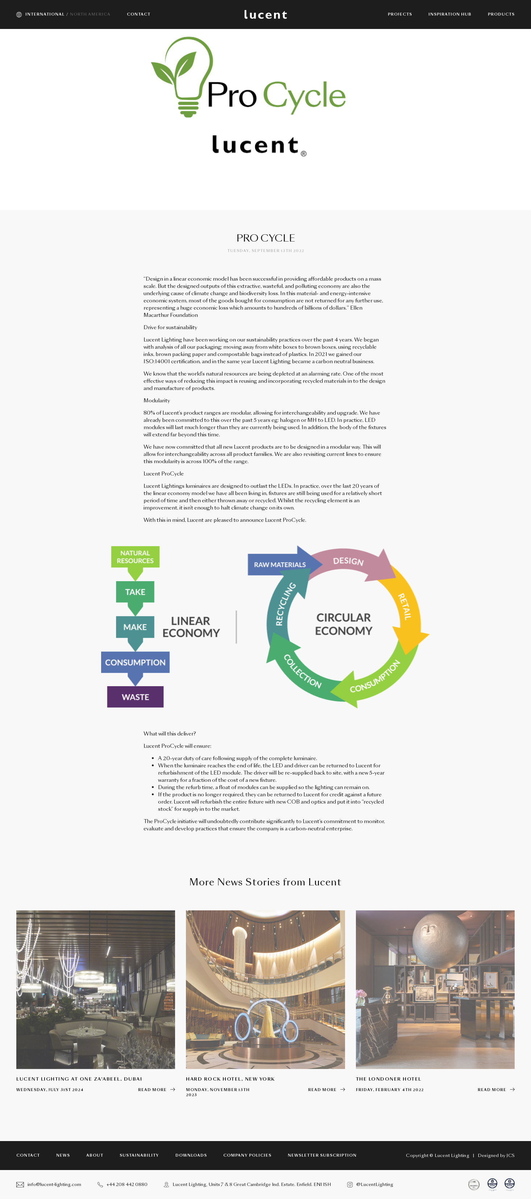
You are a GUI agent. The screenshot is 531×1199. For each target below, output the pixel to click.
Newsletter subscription (322, 1155)
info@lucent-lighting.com (48, 1184)
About (94, 1155)
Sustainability (139, 1155)
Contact (28, 1155)
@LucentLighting (370, 1184)
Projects (400, 14)
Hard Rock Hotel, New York (230, 1079)
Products (501, 14)
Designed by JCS (496, 1155)
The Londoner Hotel (389, 1079)
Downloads (191, 1155)
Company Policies (247, 1155)
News (63, 1155)
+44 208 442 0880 (123, 1184)
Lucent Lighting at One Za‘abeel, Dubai (79, 1079)
